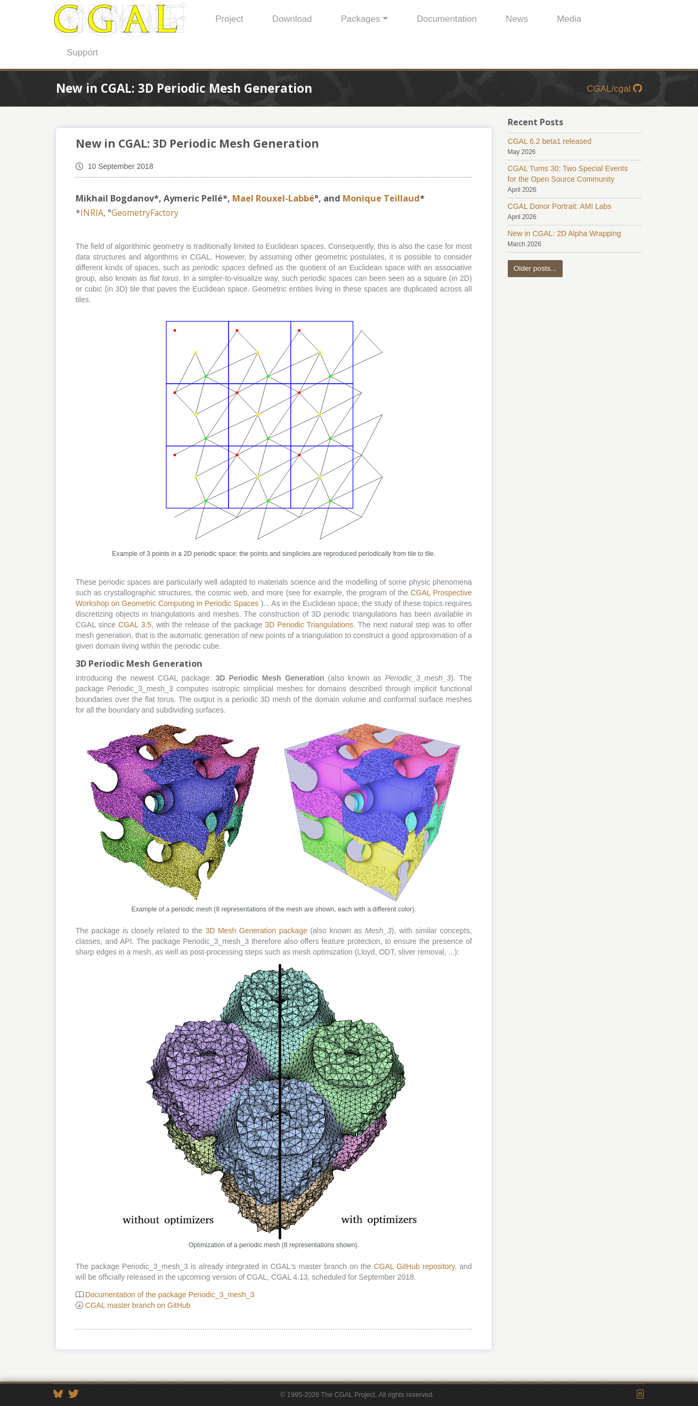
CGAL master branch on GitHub (138, 1305)
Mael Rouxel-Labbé (273, 198)
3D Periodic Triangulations (309, 624)
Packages (360, 19)
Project (229, 19)
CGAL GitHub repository (414, 1266)
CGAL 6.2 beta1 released (549, 141)
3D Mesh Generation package (256, 930)
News (517, 19)
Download (292, 19)
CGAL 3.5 (134, 624)
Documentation (447, 19)
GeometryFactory (144, 213)
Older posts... (535, 268)
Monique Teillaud (381, 198)
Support (82, 52)
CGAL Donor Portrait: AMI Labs (560, 206)
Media (569, 19)
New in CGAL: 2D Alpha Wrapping (564, 233)
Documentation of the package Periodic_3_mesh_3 (170, 1294)
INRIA (91, 213)
